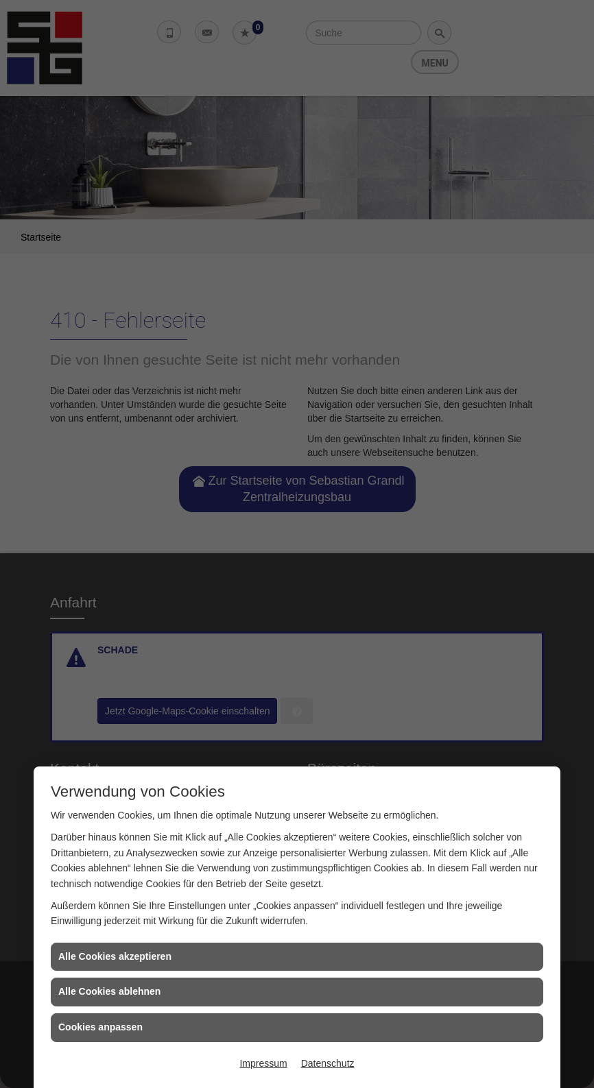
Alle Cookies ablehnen (109, 991)
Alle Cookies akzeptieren (114, 956)
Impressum (263, 1063)
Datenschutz (328, 1063)
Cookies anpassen (100, 1026)
